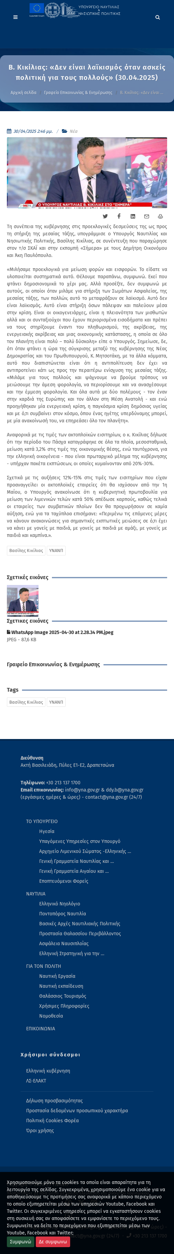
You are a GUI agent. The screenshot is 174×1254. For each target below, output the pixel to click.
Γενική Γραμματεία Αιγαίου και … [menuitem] (74, 871)
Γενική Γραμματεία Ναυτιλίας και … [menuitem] (76, 861)
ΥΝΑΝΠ (56, 550)
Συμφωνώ (20, 1242)
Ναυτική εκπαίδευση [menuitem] (61, 986)
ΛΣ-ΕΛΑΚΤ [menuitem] (36, 1081)
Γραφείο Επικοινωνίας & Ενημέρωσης (78, 92)
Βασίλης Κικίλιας (26, 550)
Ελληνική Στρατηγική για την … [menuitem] (71, 954)
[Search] (157, 16)
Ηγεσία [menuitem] (46, 831)
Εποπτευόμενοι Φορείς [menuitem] (63, 881)
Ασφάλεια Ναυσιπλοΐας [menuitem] (64, 944)
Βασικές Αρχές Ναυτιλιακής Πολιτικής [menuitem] (79, 924)
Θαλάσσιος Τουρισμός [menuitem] (62, 996)
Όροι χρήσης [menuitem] (40, 1131)
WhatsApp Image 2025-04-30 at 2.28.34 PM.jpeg (60, 632)
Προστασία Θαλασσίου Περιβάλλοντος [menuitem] (80, 934)
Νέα (73, 131)
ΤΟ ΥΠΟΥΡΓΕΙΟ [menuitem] (42, 821)
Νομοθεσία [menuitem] (51, 1016)
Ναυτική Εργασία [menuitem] (57, 976)
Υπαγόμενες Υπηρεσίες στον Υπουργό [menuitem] (79, 841)
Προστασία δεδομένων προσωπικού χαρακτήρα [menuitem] (77, 1111)
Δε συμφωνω (53, 1242)
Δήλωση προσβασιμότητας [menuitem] (54, 1101)
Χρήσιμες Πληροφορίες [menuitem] (64, 1006)
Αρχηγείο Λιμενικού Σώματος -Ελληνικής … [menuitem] (85, 851)
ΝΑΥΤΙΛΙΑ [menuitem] (35, 894)
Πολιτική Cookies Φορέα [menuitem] (52, 1121)
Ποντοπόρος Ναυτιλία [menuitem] (62, 914)
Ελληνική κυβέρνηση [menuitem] (48, 1071)
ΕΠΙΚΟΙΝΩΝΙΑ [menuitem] (40, 1029)
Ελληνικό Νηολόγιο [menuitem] (59, 904)
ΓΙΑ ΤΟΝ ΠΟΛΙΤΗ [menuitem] (43, 966)
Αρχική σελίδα (23, 92)
